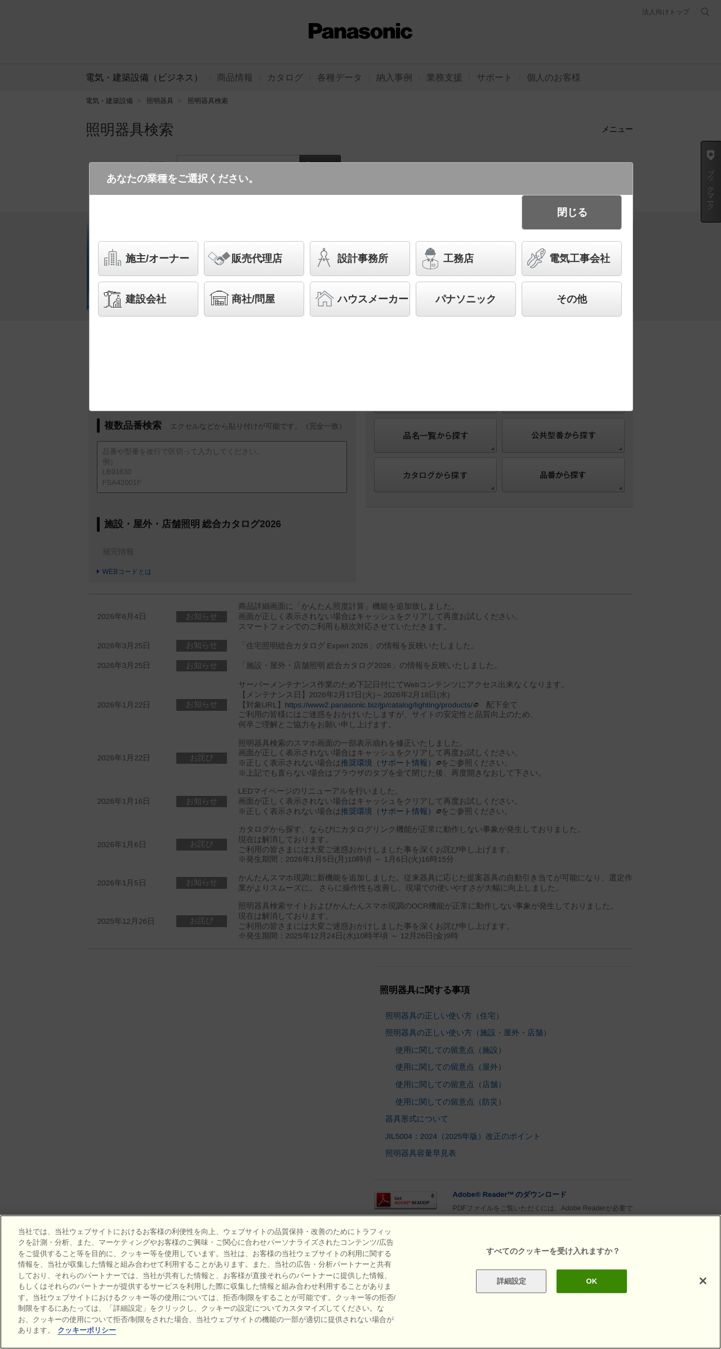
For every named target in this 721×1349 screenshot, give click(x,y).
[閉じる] (703, 1282)
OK (591, 1281)
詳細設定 (512, 1281)
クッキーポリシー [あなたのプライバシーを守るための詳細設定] (86, 1331)
